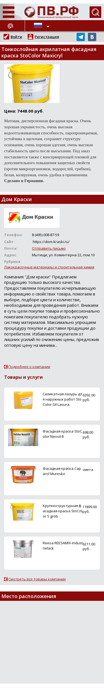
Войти (16, 36)
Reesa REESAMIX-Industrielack (63, 545)
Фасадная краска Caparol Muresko (62, 471)
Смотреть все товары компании (37, 579)
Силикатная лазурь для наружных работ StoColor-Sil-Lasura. (62, 399)
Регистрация (47, 36)
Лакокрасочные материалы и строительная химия (49, 267)
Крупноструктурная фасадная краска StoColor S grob (62, 511)
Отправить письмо (49, 248)
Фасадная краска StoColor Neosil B (62, 434)
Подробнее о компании (29, 366)
